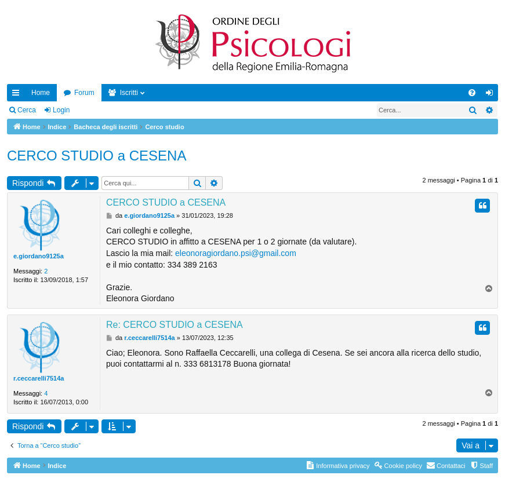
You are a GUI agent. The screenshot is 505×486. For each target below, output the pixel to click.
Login (61, 110)
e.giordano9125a (38, 256)
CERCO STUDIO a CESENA (96, 155)
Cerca (26, 110)
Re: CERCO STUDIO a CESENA (174, 325)
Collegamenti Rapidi (18, 95)
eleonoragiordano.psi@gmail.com (235, 253)
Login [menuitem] (492, 95)
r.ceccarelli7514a (38, 378)
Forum (84, 93)
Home (40, 93)
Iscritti (129, 93)
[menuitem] (472, 92)
